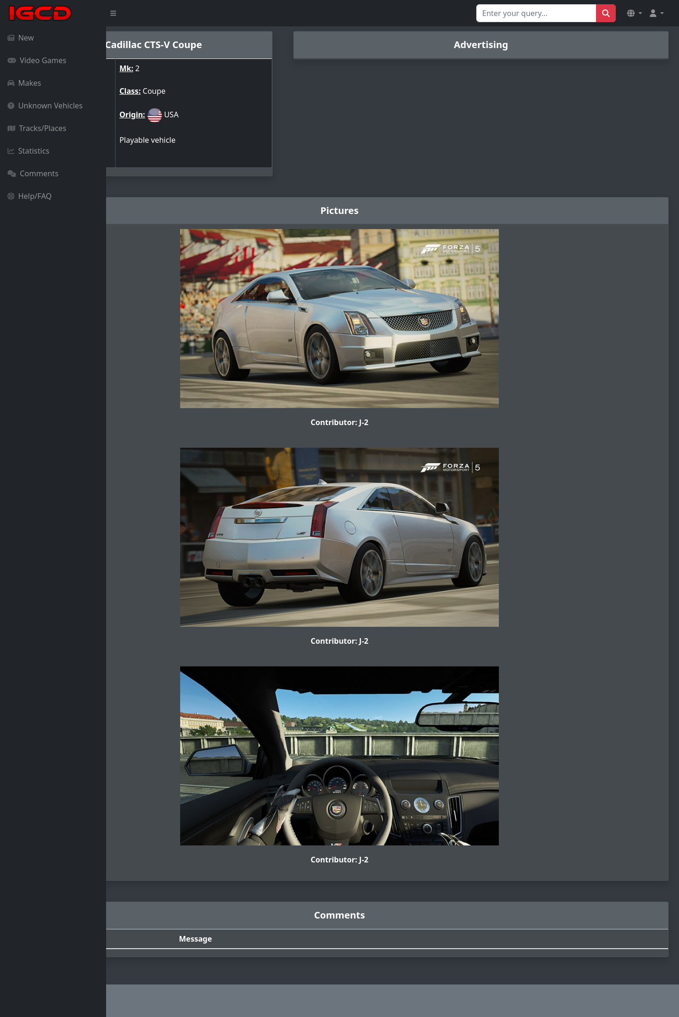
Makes (24, 83)
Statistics (29, 151)
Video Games (37, 60)
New (21, 38)
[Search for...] (536, 13)
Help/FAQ (30, 196)
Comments (33, 173)
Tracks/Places (37, 128)
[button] (634, 13)
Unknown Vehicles (45, 105)
